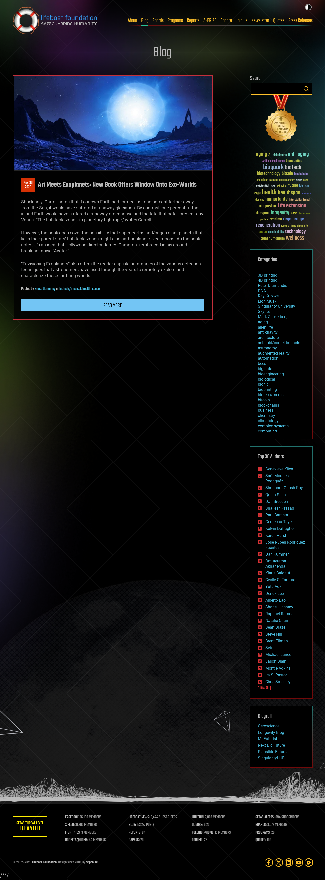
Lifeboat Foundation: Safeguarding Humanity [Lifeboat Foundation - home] (55, 20)
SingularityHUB (271, 758)
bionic (263, 384)
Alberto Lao (275, 600)
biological (266, 379)
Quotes (278, 21)
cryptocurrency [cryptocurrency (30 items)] (287, 180)
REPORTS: (135, 832)
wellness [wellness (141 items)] (295, 238)
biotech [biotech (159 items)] (293, 167)
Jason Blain (275, 661)
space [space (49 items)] (263, 232)
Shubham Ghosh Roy (284, 487)
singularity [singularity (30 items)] (302, 226)
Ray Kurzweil (269, 296)
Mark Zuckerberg (273, 316)
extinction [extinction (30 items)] (282, 186)
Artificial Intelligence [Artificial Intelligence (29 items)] (273, 161)
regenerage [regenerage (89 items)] (293, 219)
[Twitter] (279, 862)
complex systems (273, 426)
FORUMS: (198, 840)
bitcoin (264, 400)
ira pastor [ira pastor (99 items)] (267, 206)
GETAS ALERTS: (265, 817)
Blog (144, 21)
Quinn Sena (275, 494)
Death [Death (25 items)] (305, 180)
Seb (268, 647)
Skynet (264, 311)
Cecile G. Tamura (280, 579)
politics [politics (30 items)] (264, 219)
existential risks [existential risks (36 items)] (265, 186)
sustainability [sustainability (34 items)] (276, 232)
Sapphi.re (92, 862)
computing (267, 431)
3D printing (267, 275)
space (96, 289)
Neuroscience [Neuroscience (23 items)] (304, 214)
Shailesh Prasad (279, 508)
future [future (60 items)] (293, 185)
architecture (268, 337)
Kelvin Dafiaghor (280, 528)
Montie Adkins (278, 668)
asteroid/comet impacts (279, 342)
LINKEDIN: (198, 817)
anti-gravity (268, 332)
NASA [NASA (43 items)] (294, 214)
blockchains (268, 405)
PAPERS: (134, 840)
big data (265, 368)
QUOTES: (260, 840)
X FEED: (70, 825)
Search (306, 89)
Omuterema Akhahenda (275, 564)
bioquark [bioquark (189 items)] (273, 167)
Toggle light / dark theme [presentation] (308, 7)
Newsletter (260, 21)
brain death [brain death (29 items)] (262, 180)
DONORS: (197, 825)
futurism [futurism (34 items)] (304, 186)
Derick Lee (274, 593)
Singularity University (276, 306)
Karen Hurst (275, 535)
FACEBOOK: (73, 817)
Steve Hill (273, 634)
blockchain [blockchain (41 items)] (301, 174)
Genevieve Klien (279, 469)
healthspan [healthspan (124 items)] (289, 193)
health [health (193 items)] (269, 192)
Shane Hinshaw (279, 607)
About (132, 21)
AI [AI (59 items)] (269, 155)
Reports (193, 21)
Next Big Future (271, 745)
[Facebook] (269, 862)
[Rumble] (309, 862)
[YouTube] (299, 862)
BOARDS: (261, 825)
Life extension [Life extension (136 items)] (292, 206)
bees (262, 363)
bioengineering (271, 374)
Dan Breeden (276, 501)
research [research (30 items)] (285, 226)
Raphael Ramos (279, 613)
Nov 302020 (27, 185)
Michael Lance (278, 654)
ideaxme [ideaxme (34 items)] (259, 200)
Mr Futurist (267, 738)
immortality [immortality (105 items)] (276, 199)
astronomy (267, 348)
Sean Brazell (276, 627)
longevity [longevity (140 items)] (280, 213)
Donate (226, 21)
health (86, 289)
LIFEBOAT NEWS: (139, 817)
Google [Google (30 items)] (257, 193)
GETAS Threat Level (30, 827)
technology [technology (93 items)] (295, 232)
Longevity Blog (271, 732)
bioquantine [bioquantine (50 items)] (294, 161)
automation (268, 358)
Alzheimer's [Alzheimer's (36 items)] (280, 155)
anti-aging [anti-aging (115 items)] (298, 154)
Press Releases (300, 21)
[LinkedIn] (289, 862)
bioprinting (267, 389)
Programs (175, 21)
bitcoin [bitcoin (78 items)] (287, 173)
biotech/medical (70, 289)
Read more (112, 305)
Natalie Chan (276, 620)
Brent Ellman (276, 641)
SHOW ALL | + (265, 688)
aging (263, 322)
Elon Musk (267, 301)
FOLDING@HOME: (203, 832)
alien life (265, 327)
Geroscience (268, 726)
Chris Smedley (278, 681)
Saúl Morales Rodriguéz (277, 478)
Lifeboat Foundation (44, 862)
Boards (158, 21)
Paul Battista (276, 515)
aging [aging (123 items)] (261, 154)
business (266, 410)
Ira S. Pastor (276, 675)
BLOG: (132, 825)
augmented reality (274, 353)
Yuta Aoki (273, 586)
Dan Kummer (277, 554)
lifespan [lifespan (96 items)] (261, 213)
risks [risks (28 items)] (293, 225)
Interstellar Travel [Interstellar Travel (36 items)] (299, 200)
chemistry (266, 415)
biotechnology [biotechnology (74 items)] (268, 173)
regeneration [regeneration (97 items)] (268, 225)
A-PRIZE (209, 21)
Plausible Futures (273, 751)
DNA (262, 290)
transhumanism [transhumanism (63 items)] (273, 238)
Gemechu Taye (278, 521)
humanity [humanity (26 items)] (306, 193)
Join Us (241, 21)
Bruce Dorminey (45, 289)
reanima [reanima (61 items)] (276, 219)
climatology (268, 420)
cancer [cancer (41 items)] (273, 180)
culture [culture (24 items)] (299, 180)
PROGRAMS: (263, 832)
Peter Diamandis (272, 285)
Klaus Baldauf (277, 573)
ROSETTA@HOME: (77, 840)
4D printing (267, 280)
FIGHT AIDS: (73, 832)
